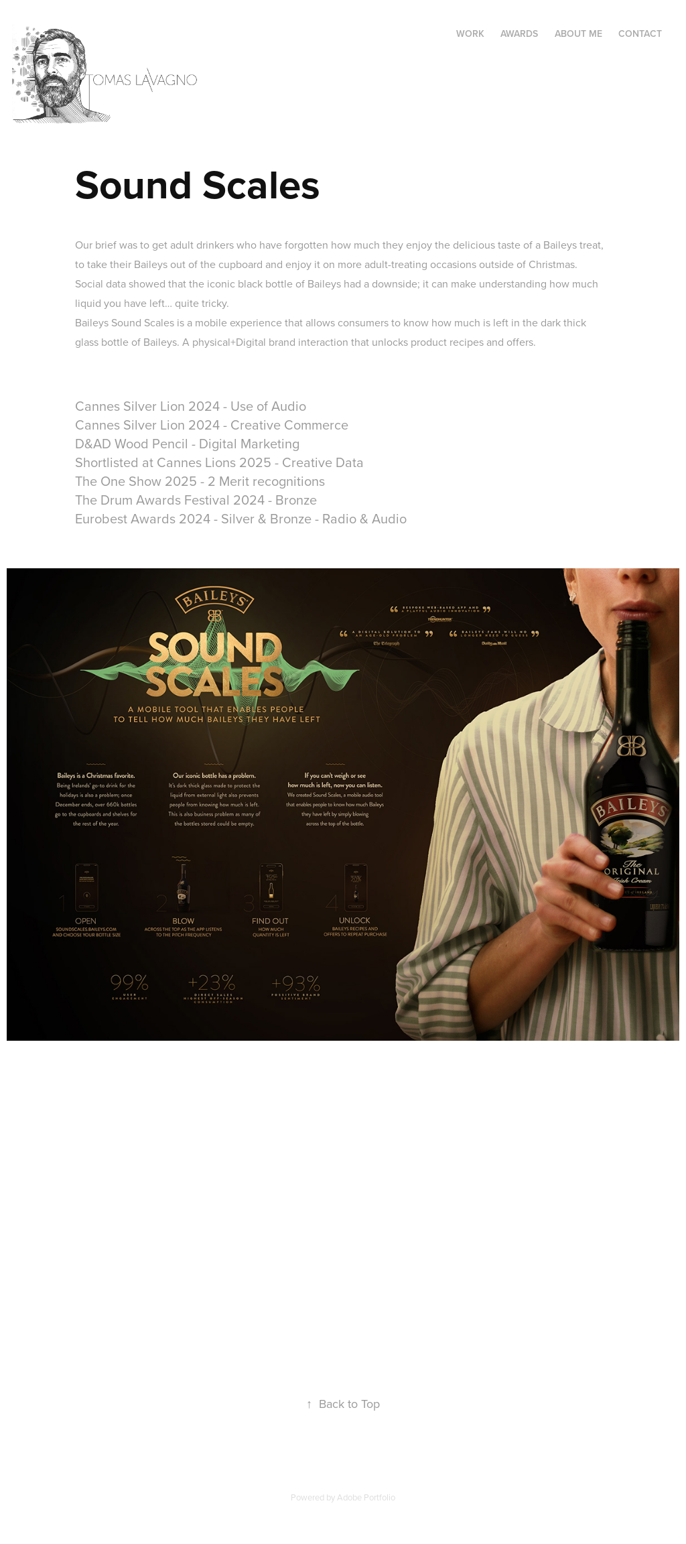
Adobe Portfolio (366, 1497)
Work (470, 33)
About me (578, 33)
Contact (640, 33)
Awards (519, 33)
